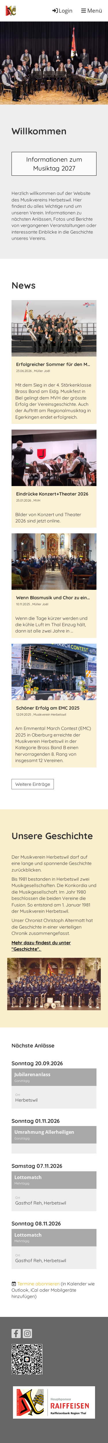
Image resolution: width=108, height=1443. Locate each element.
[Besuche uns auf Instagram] (27, 1334)
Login (62, 10)
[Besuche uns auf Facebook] (16, 1334)
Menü (91, 10)
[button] (54, 1088)
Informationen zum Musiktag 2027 (54, 163)
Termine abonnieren (38, 1284)
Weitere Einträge (32, 784)
